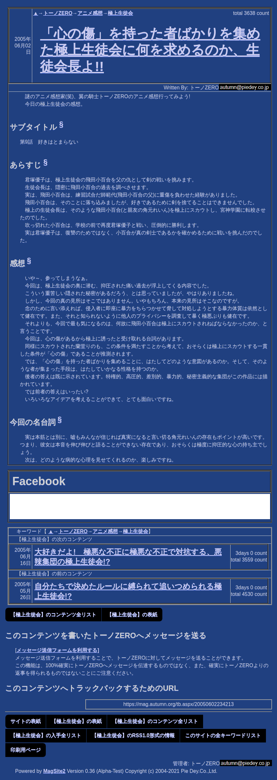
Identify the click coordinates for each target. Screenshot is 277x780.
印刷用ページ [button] (25, 750)
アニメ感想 (90, 13)
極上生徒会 (120, 13)
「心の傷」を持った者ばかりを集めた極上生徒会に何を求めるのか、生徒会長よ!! (150, 50)
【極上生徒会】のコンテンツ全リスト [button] (53, 614)
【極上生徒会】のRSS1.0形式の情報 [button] (133, 735)
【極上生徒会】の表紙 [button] (132, 614)
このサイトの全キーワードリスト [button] (223, 735)
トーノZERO (57, 13)
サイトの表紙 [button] (25, 721)
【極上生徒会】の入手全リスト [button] (45, 735)
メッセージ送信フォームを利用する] (57, 650)
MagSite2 (54, 771)
